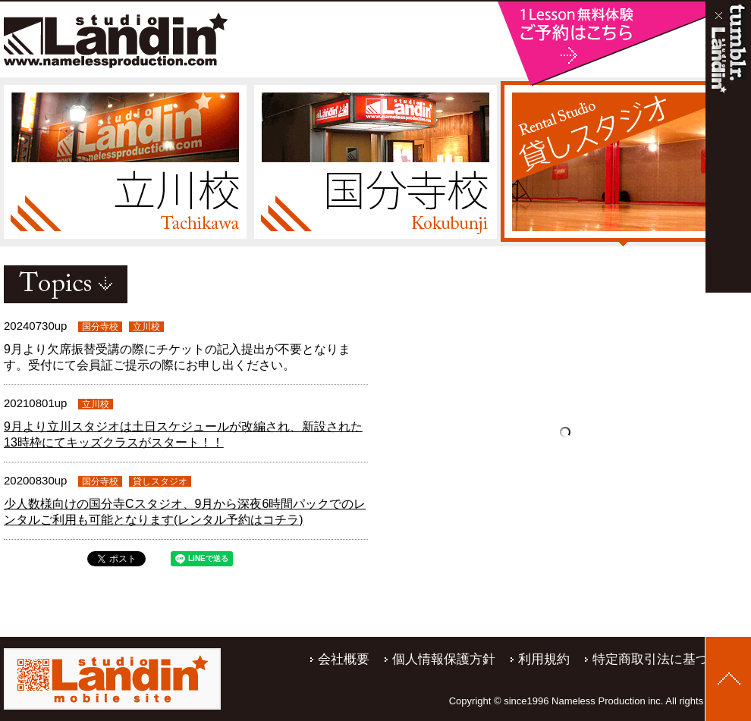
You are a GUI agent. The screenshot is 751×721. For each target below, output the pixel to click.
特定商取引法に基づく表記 (669, 659)
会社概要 (343, 659)
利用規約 (544, 659)
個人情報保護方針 (443, 659)
